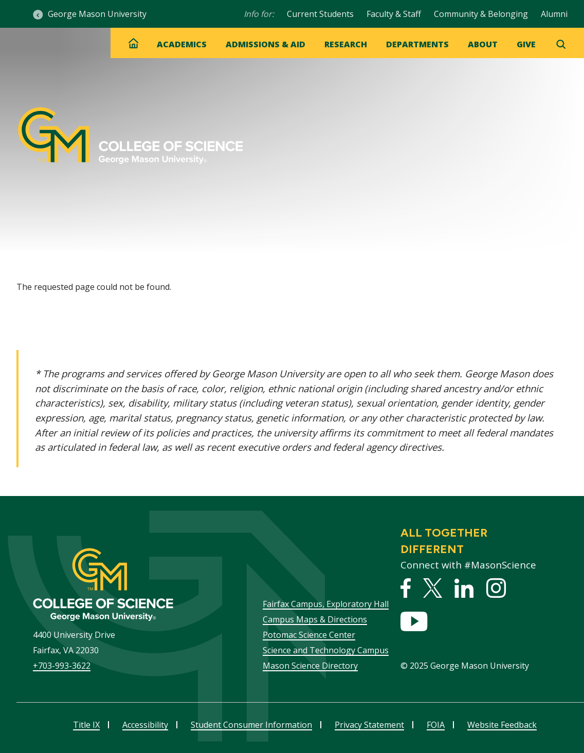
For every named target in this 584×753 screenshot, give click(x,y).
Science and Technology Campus (326, 650)
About (483, 44)
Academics (182, 44)
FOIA (436, 724)
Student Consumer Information (251, 724)
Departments (417, 44)
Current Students (320, 14)
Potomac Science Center (309, 634)
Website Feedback (502, 724)
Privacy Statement (369, 724)
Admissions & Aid (265, 44)
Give (526, 44)
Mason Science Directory (310, 665)
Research (345, 44)
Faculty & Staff (394, 14)
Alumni (554, 14)
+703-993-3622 (61, 665)
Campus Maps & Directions (315, 619)
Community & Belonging (481, 14)
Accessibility (145, 724)
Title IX (86, 724)
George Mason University (97, 14)
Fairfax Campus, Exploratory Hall (326, 604)
